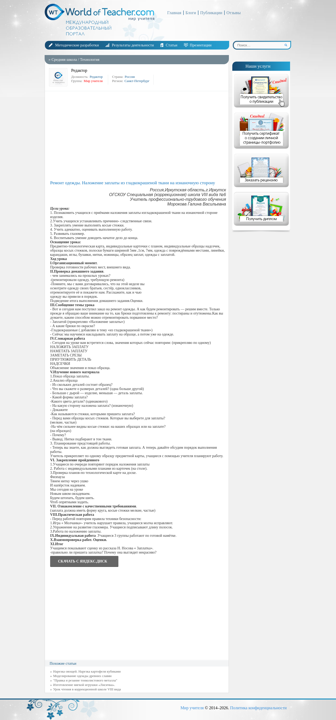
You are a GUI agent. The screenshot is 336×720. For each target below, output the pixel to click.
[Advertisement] (138, 135)
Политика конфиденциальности (258, 708)
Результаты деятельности (133, 45)
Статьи (171, 45)
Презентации (201, 45)
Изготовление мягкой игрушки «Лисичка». (84, 685)
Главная (174, 12)
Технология (89, 59)
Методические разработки (77, 45)
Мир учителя (192, 708)
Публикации (211, 12)
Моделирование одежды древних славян (82, 676)
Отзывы (234, 12)
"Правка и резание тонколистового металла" (85, 680)
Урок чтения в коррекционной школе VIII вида (87, 689)
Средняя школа (64, 59)
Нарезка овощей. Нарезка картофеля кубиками (87, 671)
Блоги (191, 12)
